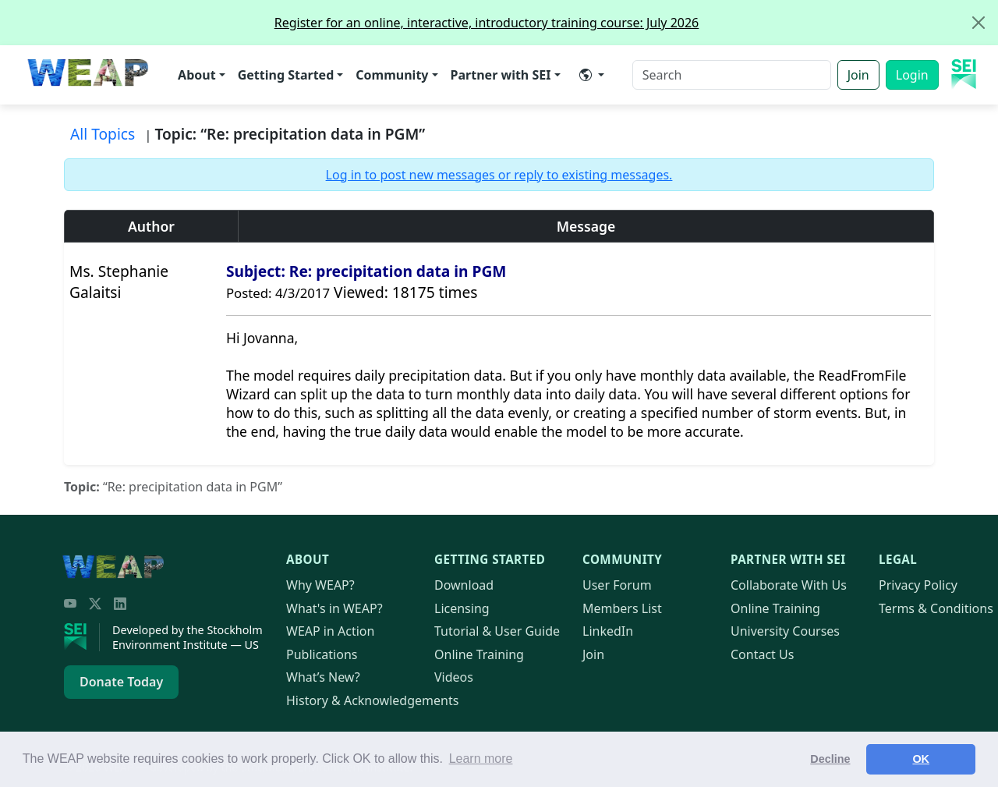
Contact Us (762, 654)
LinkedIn (607, 631)
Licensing (462, 608)
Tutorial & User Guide (497, 631)
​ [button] (585, 75)
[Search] (731, 75)
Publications (321, 654)
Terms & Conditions (936, 608)
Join (858, 74)
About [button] (197, 74)
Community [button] (392, 74)
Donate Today (121, 681)
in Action (330, 631)
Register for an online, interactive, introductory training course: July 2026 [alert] (635, 22)
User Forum (617, 585)
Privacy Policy (918, 585)
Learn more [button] (481, 758)
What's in (334, 608)
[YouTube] (70, 603)
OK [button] (920, 759)
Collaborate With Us (789, 585)
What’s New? (323, 677)
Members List (622, 608)
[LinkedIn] (120, 603)
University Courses (785, 631)
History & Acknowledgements (372, 700)
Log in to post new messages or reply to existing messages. (499, 174)
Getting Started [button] (286, 74)
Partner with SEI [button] (501, 74)
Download (464, 585)
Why (320, 585)
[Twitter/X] (95, 603)
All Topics (102, 133)
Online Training (479, 654)
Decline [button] (830, 759)
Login (912, 74)
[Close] (978, 22)
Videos (453, 677)
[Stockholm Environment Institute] (82, 637)
